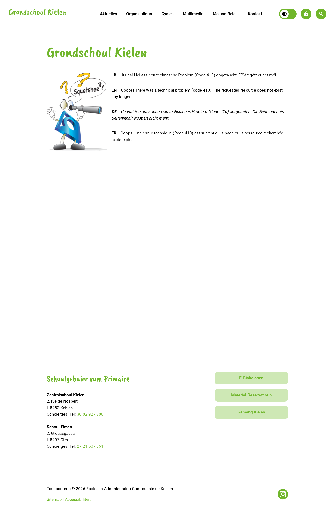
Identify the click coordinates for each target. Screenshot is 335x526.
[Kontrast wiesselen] (288, 14)
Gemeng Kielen (251, 412)
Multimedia (193, 13)
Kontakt (255, 13)
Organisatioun (139, 13)
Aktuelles (108, 13)
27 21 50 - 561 (90, 446)
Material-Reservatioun (251, 395)
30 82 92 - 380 (90, 414)
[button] (321, 14)
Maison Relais (226, 13)
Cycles (168, 13)
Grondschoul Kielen (37, 13)
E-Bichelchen (251, 378)
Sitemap (54, 499)
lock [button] (306, 14)
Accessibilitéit (78, 499)
